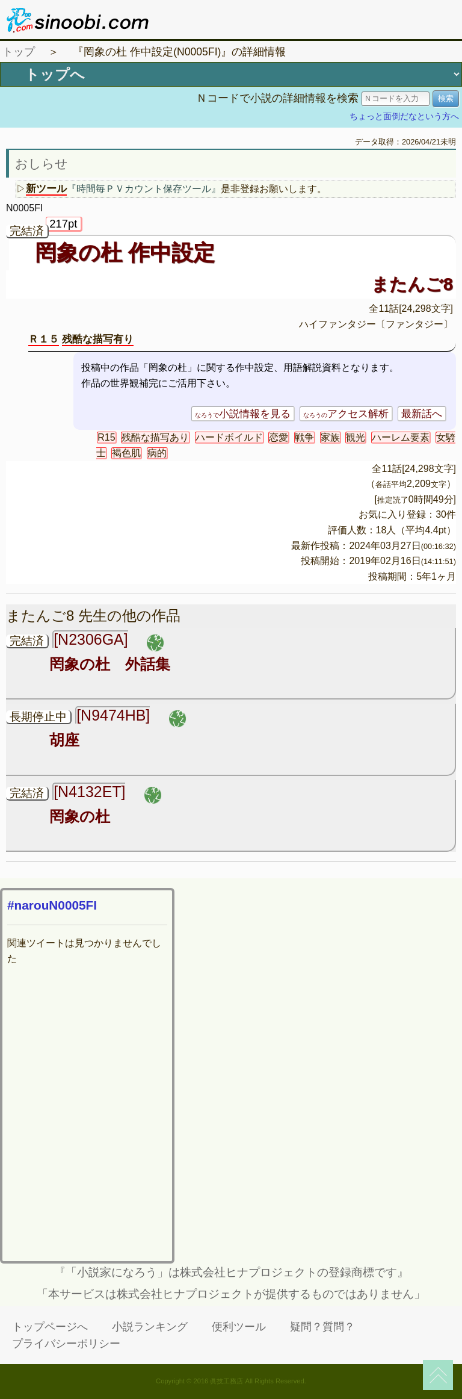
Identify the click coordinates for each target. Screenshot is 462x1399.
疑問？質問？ (322, 1327)
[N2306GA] (91, 639)
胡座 (64, 739)
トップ (18, 52)
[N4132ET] (89, 791)
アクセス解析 (346, 414)
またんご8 (412, 284)
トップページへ (50, 1327)
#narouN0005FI (52, 905)
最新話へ (421, 414)
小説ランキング (150, 1327)
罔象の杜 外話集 (109, 664)
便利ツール (239, 1327)
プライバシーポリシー (66, 1344)
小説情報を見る (243, 414)
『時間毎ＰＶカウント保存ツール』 (144, 189)
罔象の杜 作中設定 (125, 253)
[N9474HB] (113, 715)
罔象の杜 (79, 816)
